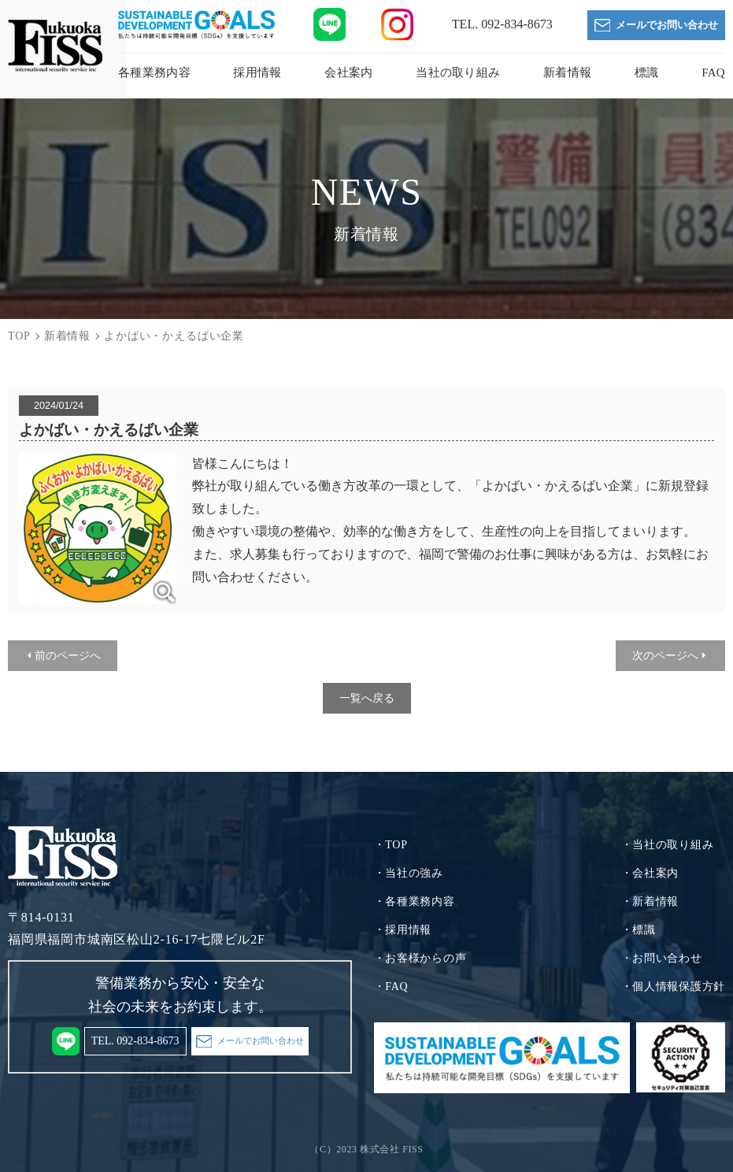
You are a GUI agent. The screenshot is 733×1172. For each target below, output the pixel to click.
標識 (647, 72)
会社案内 (348, 72)
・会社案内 (650, 873)
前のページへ (68, 655)
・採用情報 (403, 930)
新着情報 (567, 72)
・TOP (391, 845)
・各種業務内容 (414, 901)
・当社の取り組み (667, 845)
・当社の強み (408, 873)
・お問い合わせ (661, 958)
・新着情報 (650, 901)
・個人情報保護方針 (673, 986)
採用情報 (257, 72)
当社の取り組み (458, 72)
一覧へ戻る (366, 698)
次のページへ (665, 655)
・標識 (638, 930)
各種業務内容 (154, 72)
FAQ (713, 72)
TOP (19, 336)
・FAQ (391, 986)
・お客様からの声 (420, 958)
